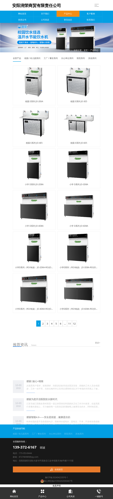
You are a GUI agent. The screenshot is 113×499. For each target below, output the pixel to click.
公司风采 (45, 19)
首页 (86, 50)
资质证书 (22, 19)
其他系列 (92, 58)
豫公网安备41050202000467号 (56, 481)
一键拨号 (99, 492)
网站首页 (22, 13)
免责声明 (57, 485)
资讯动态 (68, 19)
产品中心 (68, 13)
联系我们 (91, 19)
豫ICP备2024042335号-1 (56, 477)
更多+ (97, 343)
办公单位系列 (67, 58)
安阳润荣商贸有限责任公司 (36, 5)
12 (74, 323)
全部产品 (17, 58)
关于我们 (45, 13)
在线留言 (56, 469)
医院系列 (81, 58)
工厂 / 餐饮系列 (51, 58)
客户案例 (91, 13)
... (65, 323)
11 (69, 323)
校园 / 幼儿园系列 (32, 58)
